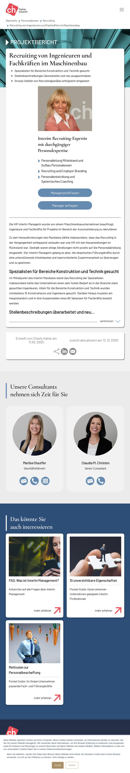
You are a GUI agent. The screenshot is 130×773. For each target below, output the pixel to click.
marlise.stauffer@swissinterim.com (23, 481)
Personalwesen (30, 20)
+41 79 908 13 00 (34, 481)
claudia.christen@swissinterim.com (90, 481)
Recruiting (49, 20)
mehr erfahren (48, 609)
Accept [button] (58, 765)
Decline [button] (72, 765)
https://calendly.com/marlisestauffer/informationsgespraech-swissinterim (45, 481)
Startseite (11, 20)
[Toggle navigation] (121, 9)
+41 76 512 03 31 (101, 481)
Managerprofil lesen (65, 193)
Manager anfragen (65, 205)
